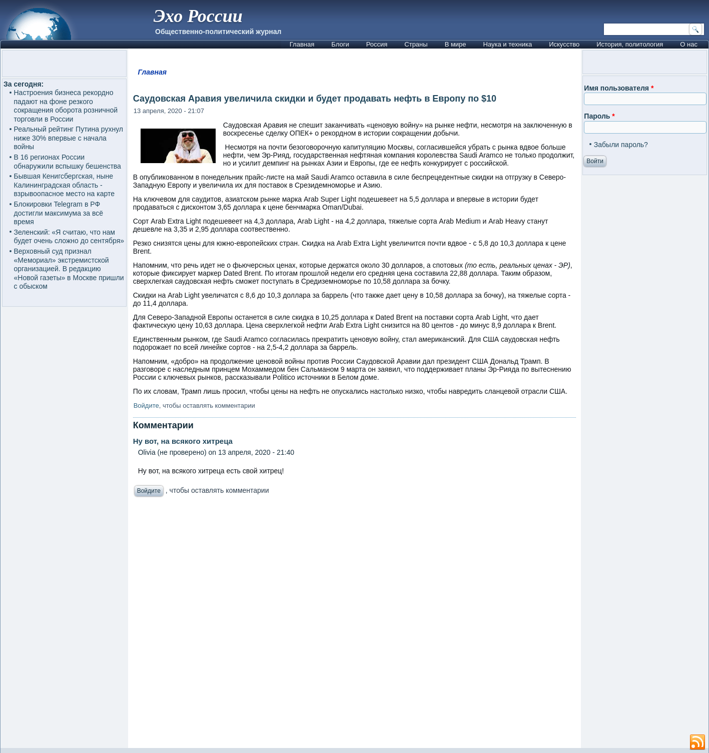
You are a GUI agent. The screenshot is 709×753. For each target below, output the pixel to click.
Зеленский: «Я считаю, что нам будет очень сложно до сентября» (69, 236)
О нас (688, 44)
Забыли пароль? (621, 145)
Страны (415, 44)
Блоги (340, 44)
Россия (377, 44)
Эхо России (198, 16)
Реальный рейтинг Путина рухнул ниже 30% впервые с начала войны (69, 138)
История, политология (629, 44)
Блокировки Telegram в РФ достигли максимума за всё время (58, 213)
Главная (302, 44)
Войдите (146, 405)
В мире (455, 44)
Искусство (564, 44)
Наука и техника (507, 44)
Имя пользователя (618, 88)
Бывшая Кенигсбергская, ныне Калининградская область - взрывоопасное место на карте (64, 185)
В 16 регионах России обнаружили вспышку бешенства (67, 161)
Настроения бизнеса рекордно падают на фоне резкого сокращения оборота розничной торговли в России (66, 106)
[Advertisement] (370, 625)
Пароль (599, 116)
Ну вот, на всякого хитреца (183, 441)
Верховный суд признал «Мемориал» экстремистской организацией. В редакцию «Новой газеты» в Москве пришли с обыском (69, 268)
